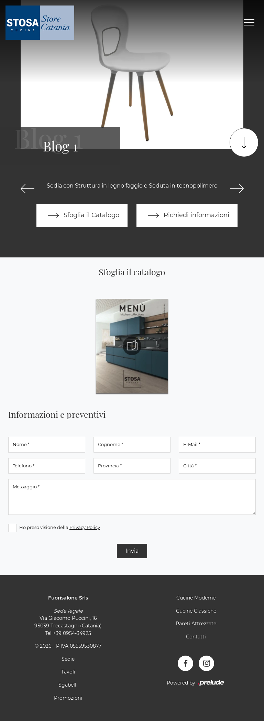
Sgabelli (68, 685)
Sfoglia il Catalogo (82, 215)
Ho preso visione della (59, 527)
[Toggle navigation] (249, 22)
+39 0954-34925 (72, 633)
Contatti (196, 637)
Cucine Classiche (196, 611)
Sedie (68, 659)
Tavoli (68, 672)
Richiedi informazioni (187, 215)
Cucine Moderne (196, 598)
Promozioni (68, 698)
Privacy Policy (84, 527)
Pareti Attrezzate (196, 624)
